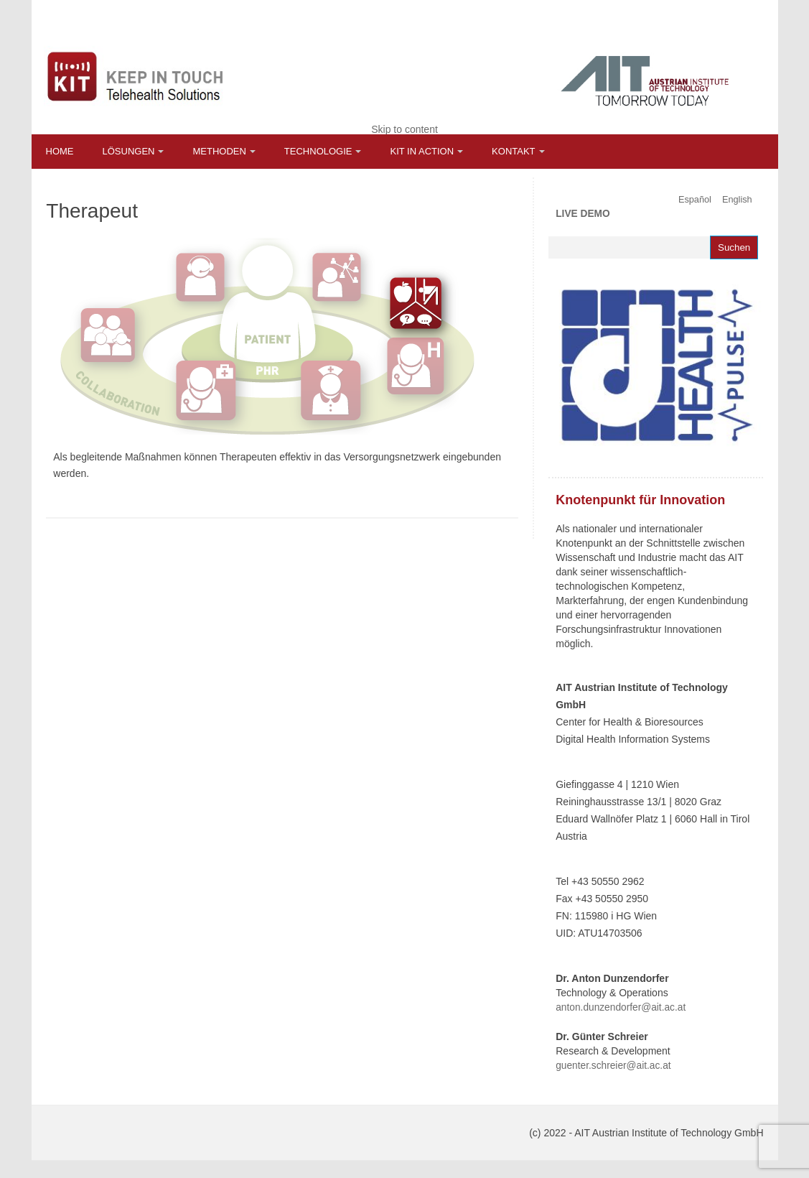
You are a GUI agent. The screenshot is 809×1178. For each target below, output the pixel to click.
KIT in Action (422, 151)
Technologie (318, 151)
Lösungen (129, 151)
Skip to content (404, 129)
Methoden (218, 151)
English (737, 199)
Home (60, 151)
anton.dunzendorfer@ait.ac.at (621, 1007)
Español (694, 199)
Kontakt (513, 151)
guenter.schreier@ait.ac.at (613, 1065)
